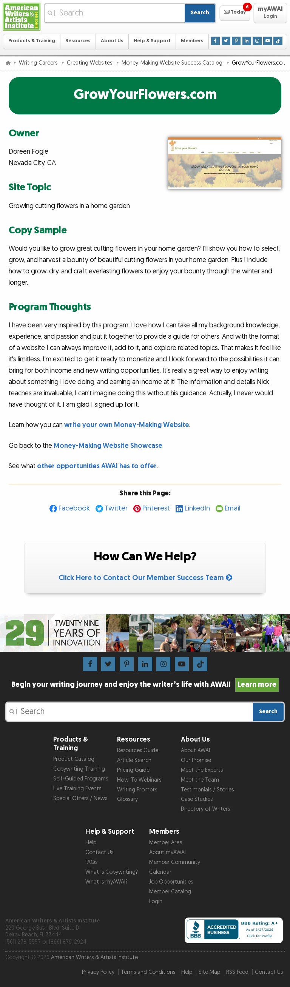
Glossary (127, 799)
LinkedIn (197, 508)
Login (155, 901)
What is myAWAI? (106, 881)
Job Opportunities (171, 881)
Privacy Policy (98, 972)
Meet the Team (200, 779)
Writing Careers (39, 62)
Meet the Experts (202, 770)
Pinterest (156, 508)
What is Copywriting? (111, 872)
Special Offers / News (80, 798)
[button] (234, 13)
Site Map (209, 972)
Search (200, 12)
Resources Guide (137, 750)
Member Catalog (170, 891)
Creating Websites (90, 62)
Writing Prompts (137, 789)
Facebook (74, 508)
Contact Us (99, 852)
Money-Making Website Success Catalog (173, 62)
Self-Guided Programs (80, 778)
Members (192, 41)
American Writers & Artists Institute (94, 957)
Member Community (174, 862)
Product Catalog (73, 759)
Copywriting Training (79, 769)
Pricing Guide (133, 770)
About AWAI (195, 750)
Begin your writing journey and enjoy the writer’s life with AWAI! (145, 684)
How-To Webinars (139, 779)
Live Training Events (77, 788)
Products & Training (31, 41)
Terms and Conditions (148, 972)
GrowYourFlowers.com (145, 95)
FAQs (91, 862)
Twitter (116, 508)
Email (233, 508)
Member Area (165, 842)
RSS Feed (237, 972)
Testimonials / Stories (207, 789)
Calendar (160, 872)
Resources (78, 41)
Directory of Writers (205, 809)
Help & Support (152, 41)
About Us (112, 41)
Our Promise (196, 760)
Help (90, 842)
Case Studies (197, 799)
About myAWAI (167, 852)
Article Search (134, 760)
